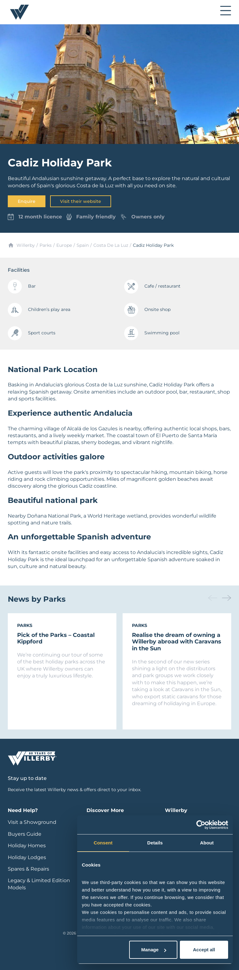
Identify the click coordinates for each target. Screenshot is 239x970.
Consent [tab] (103, 842)
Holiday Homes (27, 845)
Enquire (26, 201)
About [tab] (207, 842)
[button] (226, 598)
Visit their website (80, 201)
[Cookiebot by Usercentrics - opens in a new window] (201, 824)
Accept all (204, 949)
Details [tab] (155, 842)
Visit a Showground (32, 822)
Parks (46, 245)
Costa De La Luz (110, 245)
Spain (83, 245)
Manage (153, 949)
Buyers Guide (24, 834)
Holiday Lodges (27, 857)
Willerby (25, 245)
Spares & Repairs (28, 869)
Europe (64, 245)
